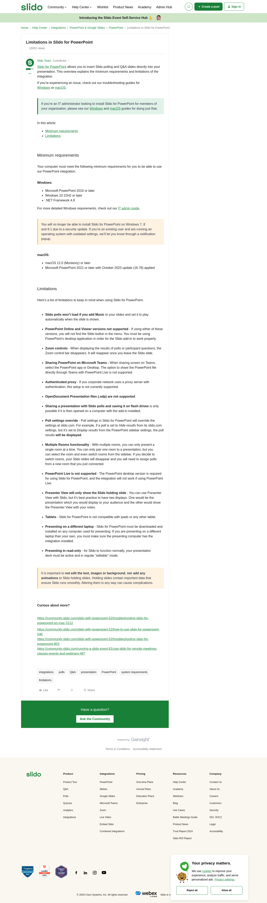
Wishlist (102, 7)
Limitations (53, 136)
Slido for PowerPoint (51, 66)
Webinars (178, 796)
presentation (89, 672)
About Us (214, 789)
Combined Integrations (112, 831)
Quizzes (67, 803)
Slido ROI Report (182, 838)
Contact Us (215, 782)
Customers (215, 803)
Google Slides (107, 796)
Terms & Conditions (118, 749)
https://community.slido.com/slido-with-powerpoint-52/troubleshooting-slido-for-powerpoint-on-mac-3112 (93, 620)
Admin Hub (164, 7)
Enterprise (142, 803)
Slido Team (44, 60)
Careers (213, 796)
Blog (175, 803)
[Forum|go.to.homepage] (32, 7)
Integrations (58, 27)
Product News (123, 7)
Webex (103, 789)
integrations (46, 672)
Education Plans (145, 796)
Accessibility (216, 831)
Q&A (73, 672)
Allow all (227, 890)
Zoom (103, 810)
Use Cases (179, 810)
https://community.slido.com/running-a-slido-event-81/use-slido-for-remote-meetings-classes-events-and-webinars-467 (97, 651)
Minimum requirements (61, 131)
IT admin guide (128, 208)
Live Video (105, 817)
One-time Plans (144, 782)
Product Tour (70, 782)
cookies (207, 871)
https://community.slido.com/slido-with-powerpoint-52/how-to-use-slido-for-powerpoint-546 (98, 632)
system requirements (134, 672)
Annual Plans (143, 789)
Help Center (39, 27)
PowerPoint (116, 27)
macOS (60, 87)
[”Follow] (76, 874)
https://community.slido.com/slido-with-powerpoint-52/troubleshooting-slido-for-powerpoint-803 (93, 641)
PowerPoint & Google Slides (87, 27)
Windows (43, 87)
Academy (144, 7)
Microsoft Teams (109, 803)
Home (24, 27)
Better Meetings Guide (185, 817)
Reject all (192, 890)
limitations (45, 680)
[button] (208, 7)
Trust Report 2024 (183, 831)
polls (62, 672)
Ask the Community (95, 719)
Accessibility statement (147, 749)
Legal (212, 824)
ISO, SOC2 (215, 817)
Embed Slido (107, 824)
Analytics (68, 810)
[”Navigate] (34, 775)
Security (213, 810)
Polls (66, 796)
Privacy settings (224, 879)
